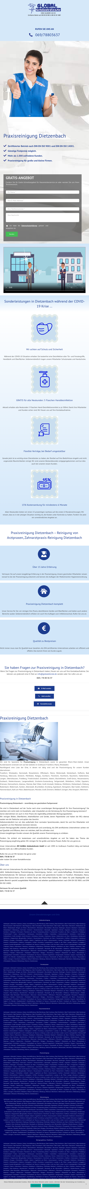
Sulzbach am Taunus (70, 957)
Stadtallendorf (21, 957)
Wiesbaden (7, 961)
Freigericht (74, 932)
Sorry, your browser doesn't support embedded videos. (44, 270)
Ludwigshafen (73, 944)
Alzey (24, 923)
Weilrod (48, 959)
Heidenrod (82, 936)
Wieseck (14, 961)
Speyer (73, 955)
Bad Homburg (81, 923)
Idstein (32, 940)
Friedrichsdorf (7, 934)
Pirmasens (75, 950)
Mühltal (72, 946)
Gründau (41, 936)
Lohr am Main (55, 944)
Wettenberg (76, 959)
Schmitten (16, 955)
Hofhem (67, 938)
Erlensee (74, 930)
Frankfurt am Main (64, 932)
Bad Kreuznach (7, 926)
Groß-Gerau (81, 934)
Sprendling (79, 955)
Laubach (5, 944)
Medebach (32, 946)
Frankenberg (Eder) (43, 932)
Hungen (12, 940)
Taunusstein (81, 957)
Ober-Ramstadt (15, 950)
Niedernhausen (75, 948)
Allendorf (13, 923)
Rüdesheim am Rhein (68, 953)
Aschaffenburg (31, 923)
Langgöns (82, 942)
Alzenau (19, 923)
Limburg (42, 944)
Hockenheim (60, 938)
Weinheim (54, 959)
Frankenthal (53, 932)
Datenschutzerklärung (27, 226)
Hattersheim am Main (63, 936)
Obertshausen (25, 950)
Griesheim (73, 934)
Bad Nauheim (18, 926)
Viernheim (17, 959)
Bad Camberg (50, 923)
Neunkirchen (23, 948)
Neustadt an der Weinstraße (53, 948)
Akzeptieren (36, 1185)
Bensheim (72, 926)
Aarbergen (6, 923)
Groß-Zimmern (26, 936)
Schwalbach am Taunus (34, 955)
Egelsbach (55, 930)
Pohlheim (82, 950)
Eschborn (6, 932)
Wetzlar (83, 959)
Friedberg (82, 932)
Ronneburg (50, 953)
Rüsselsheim (80, 953)
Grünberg (34, 936)
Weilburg (42, 959)
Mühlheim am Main (63, 946)
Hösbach (6, 940)
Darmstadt (82, 928)
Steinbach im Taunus (42, 957)
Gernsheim (39, 934)
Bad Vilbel (65, 926)
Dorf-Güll (23, 930)
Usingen (10, 959)
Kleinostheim (14, 942)
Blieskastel (40, 928)
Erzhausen (81, 930)
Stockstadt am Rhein (56, 957)
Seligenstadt (59, 955)
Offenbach (52, 950)
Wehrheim (36, 959)
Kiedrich (5, 942)
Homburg (82, 938)
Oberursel (33, 950)
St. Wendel (12, 957)
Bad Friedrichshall (70, 923)
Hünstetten (19, 940)
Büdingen (62, 928)
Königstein (28, 942)
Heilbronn (6, 938)
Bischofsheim (32, 928)
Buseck (68, 928)
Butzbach (74, 928)
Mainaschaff (82, 944)
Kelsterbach (81, 940)
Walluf (30, 959)
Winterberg (20, 961)
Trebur (5, 959)
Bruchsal (55, 928)
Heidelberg (74, 936)
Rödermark (36, 953)
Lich (23, 944)
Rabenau (6, 953)
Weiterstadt (62, 959)
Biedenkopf (11, 928)
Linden (48, 944)
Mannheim (18, 946)
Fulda (15, 934)
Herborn (29, 938)
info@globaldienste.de (47, 674)
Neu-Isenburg (14, 948)
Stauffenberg (31, 957)
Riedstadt (28, 953)
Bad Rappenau (27, 926)
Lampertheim (49, 942)
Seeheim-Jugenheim (48, 955)
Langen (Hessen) (73, 942)
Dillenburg (15, 930)
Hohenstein (74, 938)
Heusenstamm (37, 938)
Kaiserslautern (53, 940)
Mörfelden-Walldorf (50, 946)
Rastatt (12, 953)
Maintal (6, 946)
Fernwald (20, 932)
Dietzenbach (7, 930)
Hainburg (47, 936)
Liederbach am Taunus (32, 944)
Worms (27, 961)
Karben (61, 940)
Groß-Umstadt (16, 936)
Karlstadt (66, 940)
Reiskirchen (19, 953)
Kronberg (40, 942)
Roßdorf (57, 953)
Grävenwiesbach (63, 934)
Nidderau (66, 948)
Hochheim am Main (49, 938)
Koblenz (21, 942)
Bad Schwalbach (37, 926)
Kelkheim (73, 940)
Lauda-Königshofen (15, 944)
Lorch (66, 944)
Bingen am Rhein (21, 928)
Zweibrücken (34, 961)
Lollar (62, 944)
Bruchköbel (48, 928)
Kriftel (35, 942)
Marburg (25, 946)
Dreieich (29, 930)
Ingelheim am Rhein (41, 940)
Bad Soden (57, 926)
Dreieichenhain (38, 930)
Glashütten (53, 934)
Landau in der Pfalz (60, 942)
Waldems (24, 959)
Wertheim (69, 959)
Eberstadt (47, 930)
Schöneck (23, 955)
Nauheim (78, 946)
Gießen (46, 934)
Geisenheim (22, 934)
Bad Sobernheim (48, 926)
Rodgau (43, 953)
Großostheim (7, 936)
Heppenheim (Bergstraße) (18, 938)
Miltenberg (39, 946)
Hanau (53, 936)
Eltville (61, 930)
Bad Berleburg (41, 923)
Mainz (12, 946)
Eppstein (67, 930)
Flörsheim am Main (30, 932)
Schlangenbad (7, 955)
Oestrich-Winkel (42, 950)
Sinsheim (67, 955)
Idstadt (26, 940)
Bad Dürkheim (59, 923)
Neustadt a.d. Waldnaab (36, 948)
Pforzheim (59, 950)
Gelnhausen (30, 934)
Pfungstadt (67, 950)
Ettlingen (13, 932)
